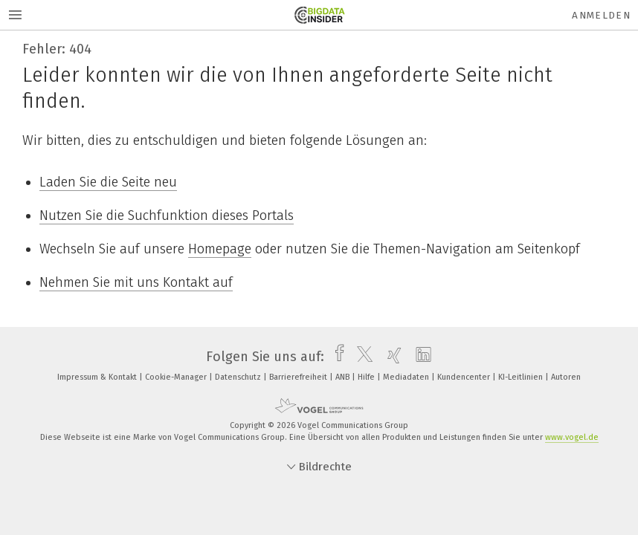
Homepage (219, 249)
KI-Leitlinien (521, 377)
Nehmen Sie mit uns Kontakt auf (136, 282)
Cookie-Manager (177, 377)
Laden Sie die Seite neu (108, 182)
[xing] (390, 356)
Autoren (566, 377)
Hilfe (367, 377)
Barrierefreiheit (299, 377)
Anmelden (601, 15)
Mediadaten (407, 377)
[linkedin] (420, 356)
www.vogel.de (572, 437)
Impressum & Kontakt (98, 377)
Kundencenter (464, 377)
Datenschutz (239, 377)
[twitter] (361, 356)
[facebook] (336, 356)
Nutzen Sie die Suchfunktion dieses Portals (166, 215)
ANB (343, 377)
